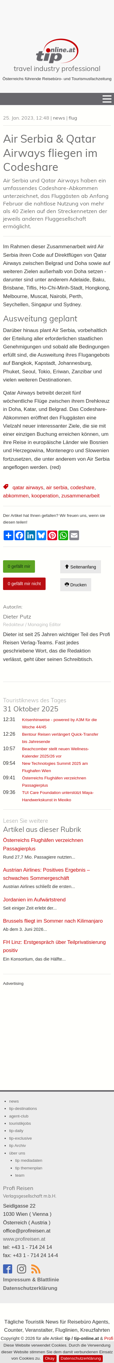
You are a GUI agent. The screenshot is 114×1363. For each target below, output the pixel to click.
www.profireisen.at (24, 1239)
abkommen (16, 496)
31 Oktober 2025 (34, 705)
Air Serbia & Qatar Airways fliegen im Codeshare (50, 153)
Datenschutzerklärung (81, 1358)
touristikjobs (20, 1123)
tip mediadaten (28, 1160)
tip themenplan (28, 1168)
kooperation (45, 496)
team (19, 1175)
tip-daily (16, 1130)
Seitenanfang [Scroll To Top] (80, 566)
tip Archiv (17, 1145)
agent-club (18, 1116)
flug (73, 118)
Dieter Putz (17, 616)
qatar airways (27, 487)
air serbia (56, 487)
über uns (17, 1153)
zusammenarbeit (80, 496)
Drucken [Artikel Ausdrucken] (76, 584)
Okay (50, 1358)
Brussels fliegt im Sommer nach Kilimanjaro (53, 921)
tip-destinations (23, 1108)
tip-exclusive (20, 1138)
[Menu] (107, 99)
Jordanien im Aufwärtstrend (34, 900)
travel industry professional (57, 68)
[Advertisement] (57, 15)
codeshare (82, 487)
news (59, 118)
